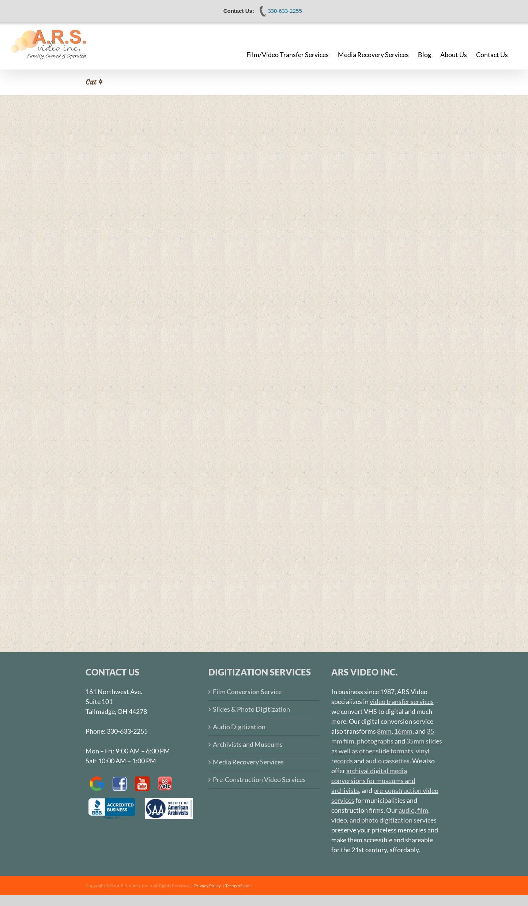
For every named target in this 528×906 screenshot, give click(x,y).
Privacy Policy (207, 885)
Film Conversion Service (247, 692)
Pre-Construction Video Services (259, 779)
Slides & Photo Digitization (251, 709)
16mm (403, 731)
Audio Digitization (239, 727)
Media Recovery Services (248, 762)
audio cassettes (388, 761)
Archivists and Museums (248, 744)
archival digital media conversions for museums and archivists (373, 780)
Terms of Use (237, 885)
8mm (384, 731)
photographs (375, 741)
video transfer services (402, 701)
